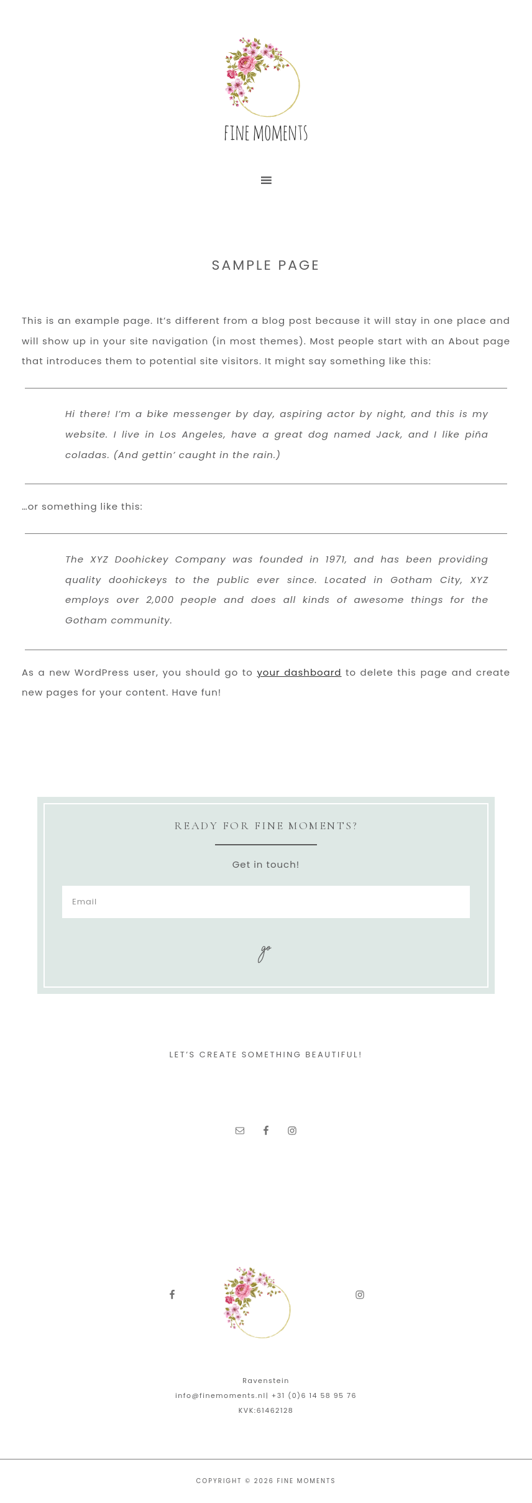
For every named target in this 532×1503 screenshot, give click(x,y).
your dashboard (299, 672)
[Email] (266, 902)
